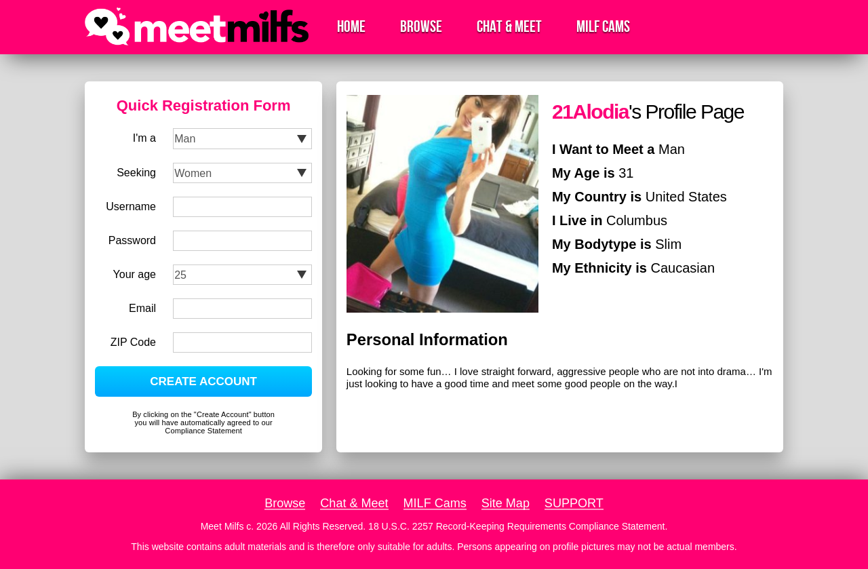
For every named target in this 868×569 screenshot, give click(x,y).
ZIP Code (133, 342)
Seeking (136, 172)
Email (142, 308)
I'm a (144, 138)
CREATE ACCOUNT (203, 381)
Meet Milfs (222, 526)
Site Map (505, 503)
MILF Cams (603, 27)
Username (131, 206)
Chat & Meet (509, 27)
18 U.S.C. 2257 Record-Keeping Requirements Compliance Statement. (517, 526)
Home (351, 27)
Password (132, 240)
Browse (421, 27)
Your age (134, 274)
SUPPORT (574, 503)
